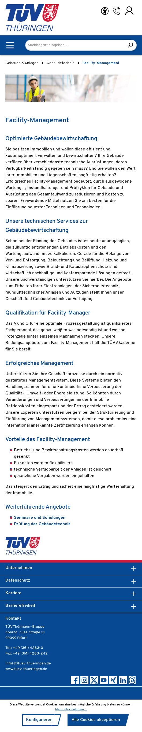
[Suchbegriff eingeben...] (74, 45)
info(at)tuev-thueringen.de (28, 663)
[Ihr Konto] (129, 10)
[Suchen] (130, 45)
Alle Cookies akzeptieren (96, 720)
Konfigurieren (39, 720)
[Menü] (10, 45)
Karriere (13, 593)
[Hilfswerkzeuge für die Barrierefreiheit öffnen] (104, 11)
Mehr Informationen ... (71, 709)
